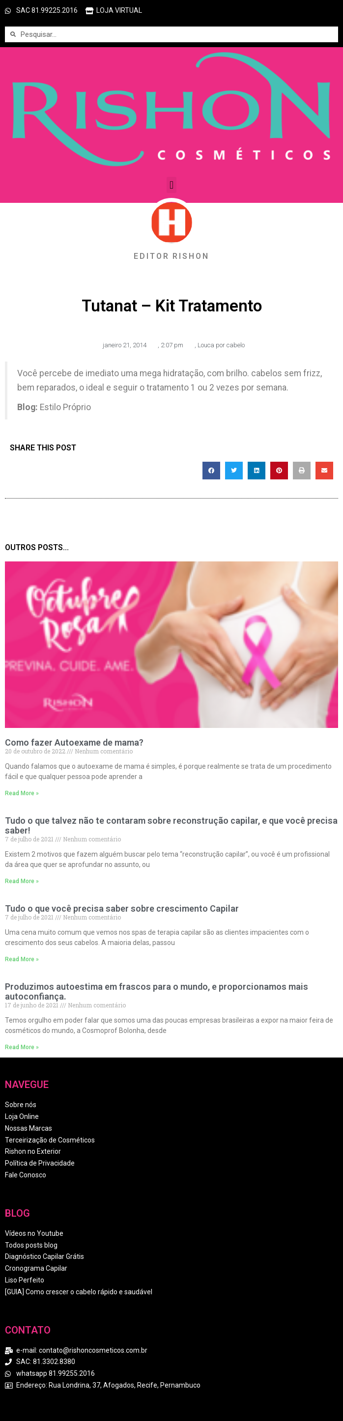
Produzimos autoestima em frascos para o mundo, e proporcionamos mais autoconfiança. (156, 991)
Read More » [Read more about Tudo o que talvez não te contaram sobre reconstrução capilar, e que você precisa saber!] (22, 881)
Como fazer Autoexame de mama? (74, 742)
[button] (171, 185)
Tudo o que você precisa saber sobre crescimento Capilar (122, 908)
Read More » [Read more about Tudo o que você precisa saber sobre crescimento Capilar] (22, 959)
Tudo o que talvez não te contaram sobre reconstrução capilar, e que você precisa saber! (171, 825)
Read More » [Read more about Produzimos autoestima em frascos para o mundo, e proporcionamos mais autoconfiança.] (22, 1047)
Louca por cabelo (221, 345)
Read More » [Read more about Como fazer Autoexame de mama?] (22, 793)
